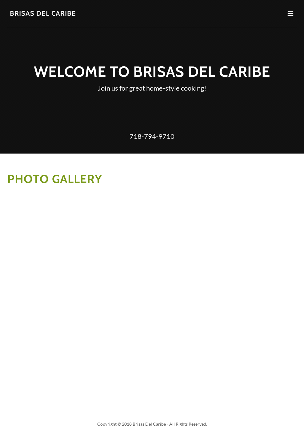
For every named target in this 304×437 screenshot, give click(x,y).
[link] (43, 14)
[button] (290, 13)
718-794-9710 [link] (152, 136)
